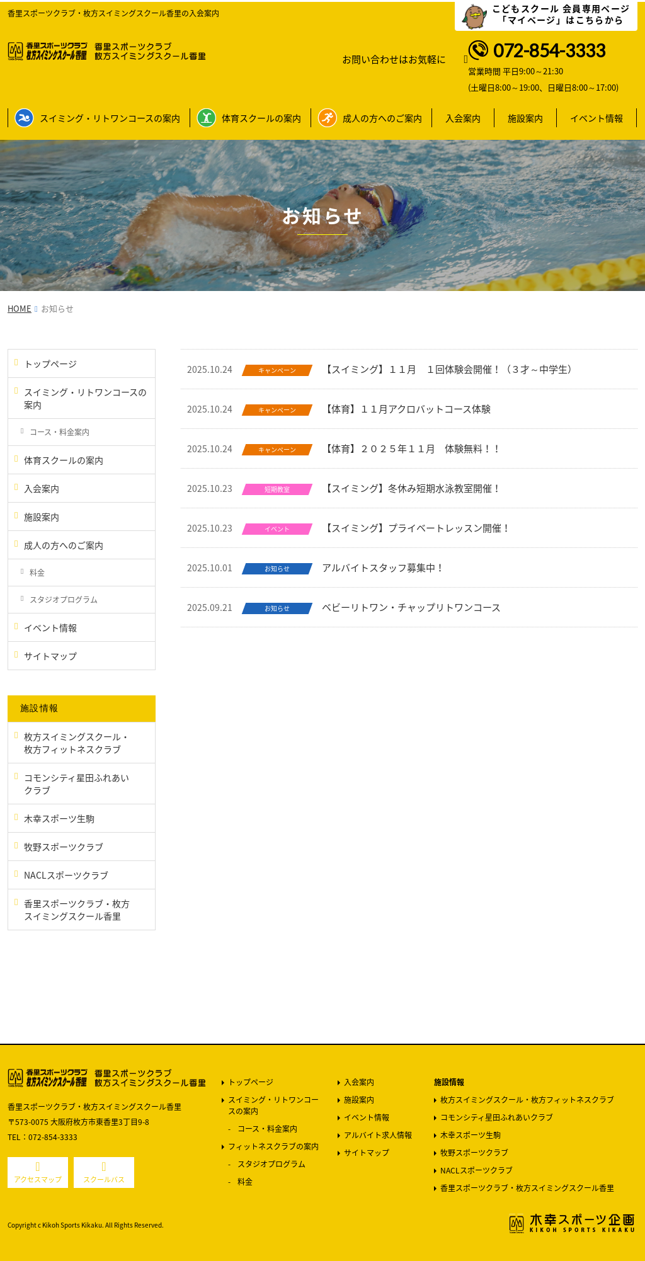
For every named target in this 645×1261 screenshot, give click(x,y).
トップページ (250, 1082)
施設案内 (525, 117)
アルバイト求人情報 (378, 1135)
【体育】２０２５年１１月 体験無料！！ (411, 448)
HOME (19, 308)
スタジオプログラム (271, 1164)
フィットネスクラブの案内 (273, 1146)
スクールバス (104, 1179)
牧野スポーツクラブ (474, 1152)
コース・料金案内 (267, 1128)
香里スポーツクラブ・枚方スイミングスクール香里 (527, 1188)
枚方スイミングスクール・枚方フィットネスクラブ (527, 1099)
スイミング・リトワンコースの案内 (110, 117)
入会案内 (463, 117)
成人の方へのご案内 (382, 117)
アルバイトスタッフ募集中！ (383, 567)
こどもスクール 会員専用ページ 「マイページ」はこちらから (561, 14)
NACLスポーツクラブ (476, 1170)
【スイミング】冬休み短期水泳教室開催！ (411, 488)
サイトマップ (366, 1152)
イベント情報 (596, 117)
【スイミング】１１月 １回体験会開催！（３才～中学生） (449, 369)
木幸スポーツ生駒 (470, 1135)
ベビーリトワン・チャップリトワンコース (411, 607)
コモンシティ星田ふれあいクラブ (496, 1117)
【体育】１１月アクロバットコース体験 (406, 409)
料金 (245, 1181)
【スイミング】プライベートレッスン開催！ (416, 528)
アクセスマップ (38, 1179)
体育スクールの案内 (261, 117)
